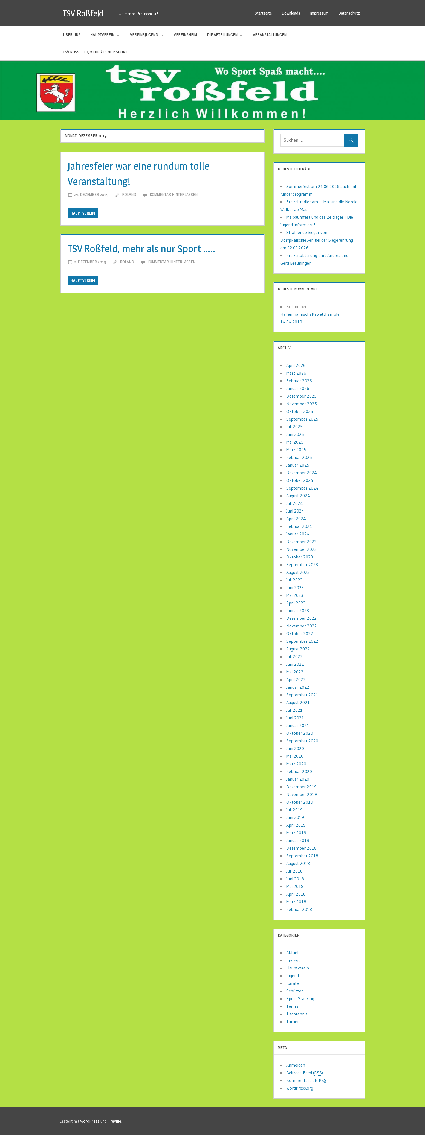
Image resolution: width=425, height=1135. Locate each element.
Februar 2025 (299, 457)
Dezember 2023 (301, 541)
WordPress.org (299, 1088)
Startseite (263, 13)
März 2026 (296, 373)
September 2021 (302, 694)
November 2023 (301, 549)
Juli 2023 (294, 580)
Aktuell (292, 952)
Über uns (71, 34)
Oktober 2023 (299, 557)
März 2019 (296, 832)
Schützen (295, 991)
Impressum (319, 13)
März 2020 (296, 763)
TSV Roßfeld (84, 13)
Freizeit (293, 960)
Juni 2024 (295, 511)
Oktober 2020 (299, 733)
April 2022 (296, 679)
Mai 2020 (294, 756)
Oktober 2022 (299, 633)
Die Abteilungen (222, 34)
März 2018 (296, 901)
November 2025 (301, 403)
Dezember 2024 (301, 472)
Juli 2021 (294, 710)
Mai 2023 (294, 595)
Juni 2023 (295, 587)
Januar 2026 (297, 388)
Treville (114, 1121)
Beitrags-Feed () (304, 1073)
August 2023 (298, 572)
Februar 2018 (299, 909)
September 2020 (302, 740)
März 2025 (296, 449)
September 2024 (302, 488)
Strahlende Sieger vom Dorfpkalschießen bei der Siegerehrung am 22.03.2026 (316, 240)
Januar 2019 (297, 840)
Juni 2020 (295, 748)
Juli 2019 (294, 809)
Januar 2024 (298, 534)
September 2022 (302, 641)
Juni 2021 (295, 717)
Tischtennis (296, 1014)
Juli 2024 (294, 503)
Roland (129, 194)
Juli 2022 (294, 656)
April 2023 (295, 603)
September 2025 (302, 419)
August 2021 (298, 702)
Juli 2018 (294, 871)
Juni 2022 (295, 664)
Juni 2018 (295, 878)
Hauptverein (102, 34)
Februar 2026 (299, 380)
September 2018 (302, 855)
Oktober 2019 (299, 802)
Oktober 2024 (299, 480)
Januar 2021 (297, 725)
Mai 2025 (294, 442)
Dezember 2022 (301, 618)
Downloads (291, 13)
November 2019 (301, 794)
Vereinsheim (185, 34)
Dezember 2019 (301, 786)
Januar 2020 (297, 779)
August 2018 (298, 863)
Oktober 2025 (299, 411)
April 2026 (296, 365)
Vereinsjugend (144, 34)
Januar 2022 (297, 687)
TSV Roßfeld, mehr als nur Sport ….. (146, 248)
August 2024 (298, 495)
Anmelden (295, 1065)
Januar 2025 (297, 465)
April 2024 (296, 518)
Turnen (293, 1021)
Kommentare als (306, 1080)
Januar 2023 (297, 610)
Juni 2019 (295, 817)
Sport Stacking (300, 998)
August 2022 (298, 649)
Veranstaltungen (270, 34)
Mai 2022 (294, 671)
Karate (292, 983)
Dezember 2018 (301, 848)
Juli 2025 (294, 426)
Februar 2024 (299, 526)
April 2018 (296, 894)
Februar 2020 (299, 771)
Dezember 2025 (301, 396)
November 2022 (301, 626)
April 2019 (296, 825)
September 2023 (302, 564)
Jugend (292, 975)
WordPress (89, 1121)
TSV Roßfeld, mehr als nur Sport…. (97, 51)
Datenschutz (349, 13)
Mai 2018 (294, 886)
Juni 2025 (295, 434)
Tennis (292, 1006)
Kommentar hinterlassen (174, 194)
